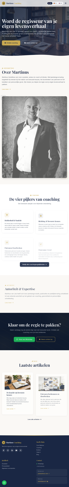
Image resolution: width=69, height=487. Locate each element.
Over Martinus (40, 445)
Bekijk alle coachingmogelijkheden (34, 271)
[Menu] (65, 3)
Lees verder (11, 416)
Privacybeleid (5, 466)
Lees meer (6, 96)
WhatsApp (40, 463)
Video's (38, 452)
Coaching (39, 447)
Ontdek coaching (11, 43)
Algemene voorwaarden (8, 468)
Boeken (38, 450)
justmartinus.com (43, 473)
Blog (37, 454)
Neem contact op (30, 43)
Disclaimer (4, 463)
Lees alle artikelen (34, 426)
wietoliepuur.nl (43, 481)
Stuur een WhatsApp (24, 346)
